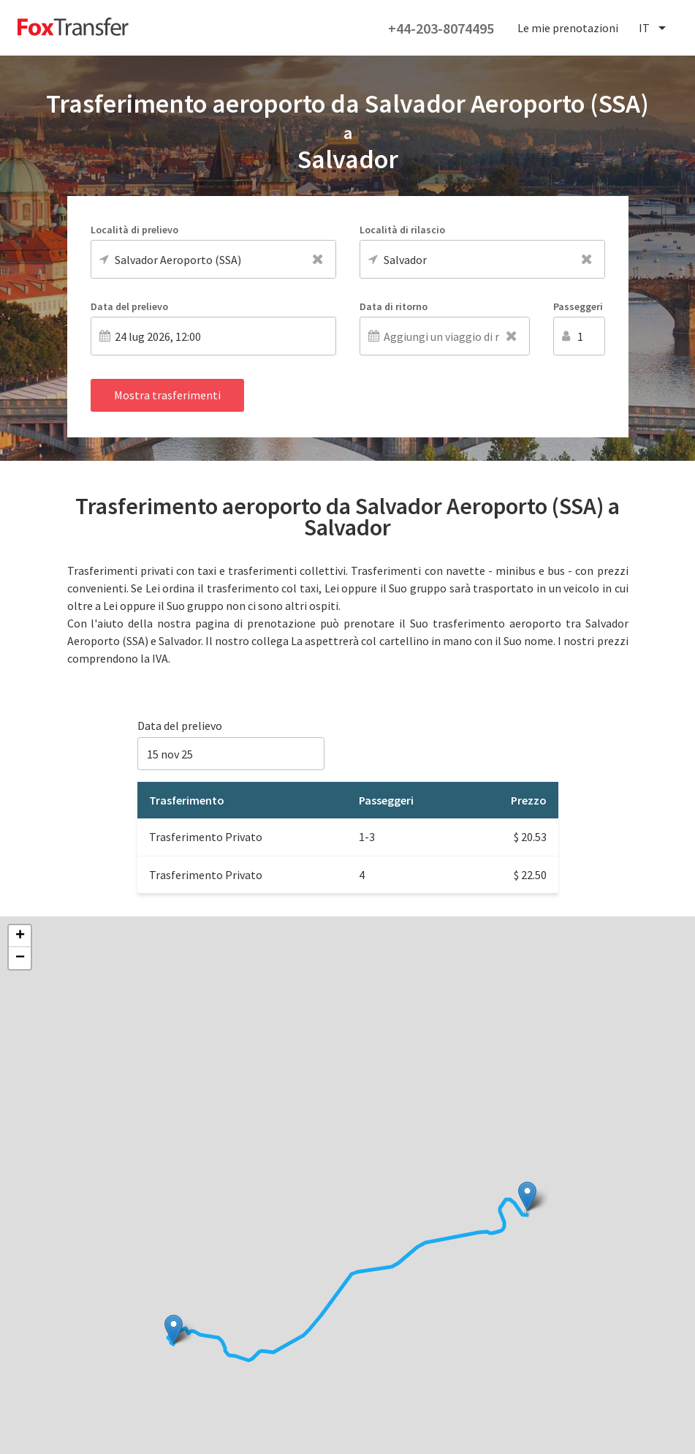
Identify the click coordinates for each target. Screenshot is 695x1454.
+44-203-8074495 (441, 28)
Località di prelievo (134, 229)
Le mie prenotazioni (567, 27)
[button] (527, 1196)
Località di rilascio (402, 229)
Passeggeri (578, 306)
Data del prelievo (129, 306)
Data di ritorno (394, 306)
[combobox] (653, 28)
